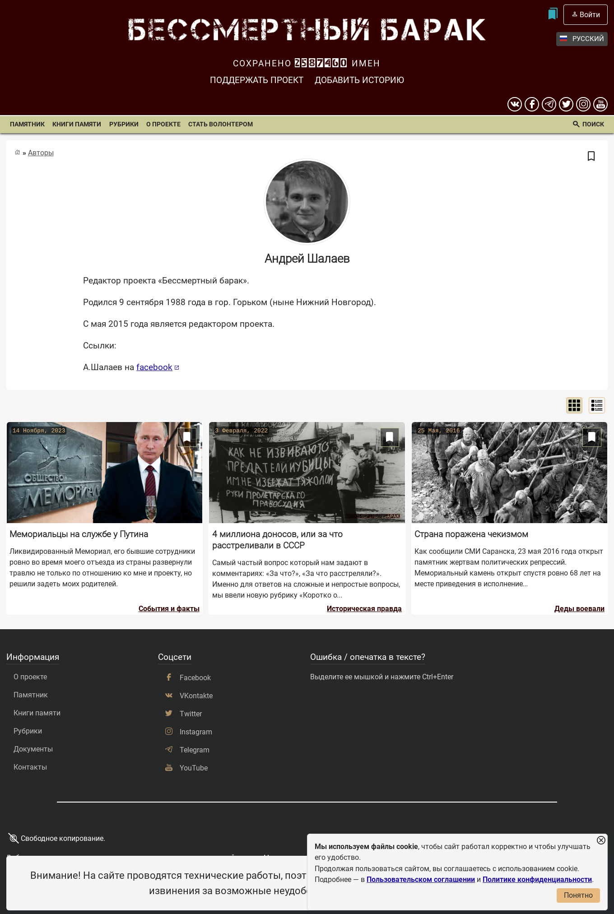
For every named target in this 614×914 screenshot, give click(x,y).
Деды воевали (579, 608)
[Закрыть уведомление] (600, 840)
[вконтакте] (514, 104)
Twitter (191, 714)
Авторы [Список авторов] (41, 153)
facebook (154, 367)
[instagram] (583, 104)
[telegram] (549, 104)
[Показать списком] (597, 405)
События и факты (169, 608)
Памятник (27, 124)
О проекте (163, 124)
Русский (582, 39)
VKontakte (196, 695)
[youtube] (600, 104)
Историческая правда (364, 608)
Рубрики (124, 124)
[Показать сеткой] (574, 405)
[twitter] (566, 104)
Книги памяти (76, 124)
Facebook (195, 677)
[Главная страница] (17, 152)
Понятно (578, 895)
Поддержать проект (256, 80)
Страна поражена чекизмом (471, 534)
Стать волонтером (220, 124)
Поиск (593, 124)
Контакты (30, 767)
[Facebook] (532, 104)
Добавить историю (359, 80)
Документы (33, 749)
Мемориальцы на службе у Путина (78, 534)
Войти (590, 14)
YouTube (194, 768)
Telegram (194, 750)
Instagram (196, 732)
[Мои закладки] (552, 15)
